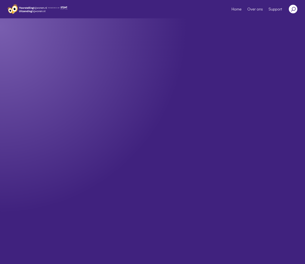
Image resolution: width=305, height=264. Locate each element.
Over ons (255, 9)
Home (236, 9)
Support (275, 9)
